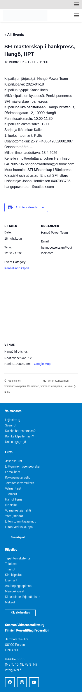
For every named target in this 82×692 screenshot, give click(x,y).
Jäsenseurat (13, 461)
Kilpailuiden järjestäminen (22, 597)
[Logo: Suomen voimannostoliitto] (25, 15)
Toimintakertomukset (19, 483)
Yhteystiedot (14, 516)
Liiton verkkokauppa (19, 527)
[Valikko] (76, 15)
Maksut (10, 602)
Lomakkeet (12, 472)
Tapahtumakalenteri (18, 558)
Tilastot (10, 569)
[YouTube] (34, 682)
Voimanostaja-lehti (18, 510)
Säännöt (10, 425)
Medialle (11, 505)
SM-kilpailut (13, 575)
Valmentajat (13, 488)
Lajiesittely (12, 420)
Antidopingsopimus (18, 586)
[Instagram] (22, 682)
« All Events (14, 34)
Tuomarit (11, 494)
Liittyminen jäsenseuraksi (22, 466)
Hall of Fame (14, 499)
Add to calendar (27, 207)
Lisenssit (11, 580)
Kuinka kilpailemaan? (19, 436)
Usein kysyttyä (15, 442)
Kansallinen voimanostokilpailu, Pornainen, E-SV (22, 386)
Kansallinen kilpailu (17, 268)
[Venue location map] (41, 309)
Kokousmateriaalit (17, 477)
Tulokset (11, 564)
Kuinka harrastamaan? (20, 431)
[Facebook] (10, 682)
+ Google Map (41, 364)
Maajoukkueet (14, 591)
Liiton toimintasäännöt (20, 521)
